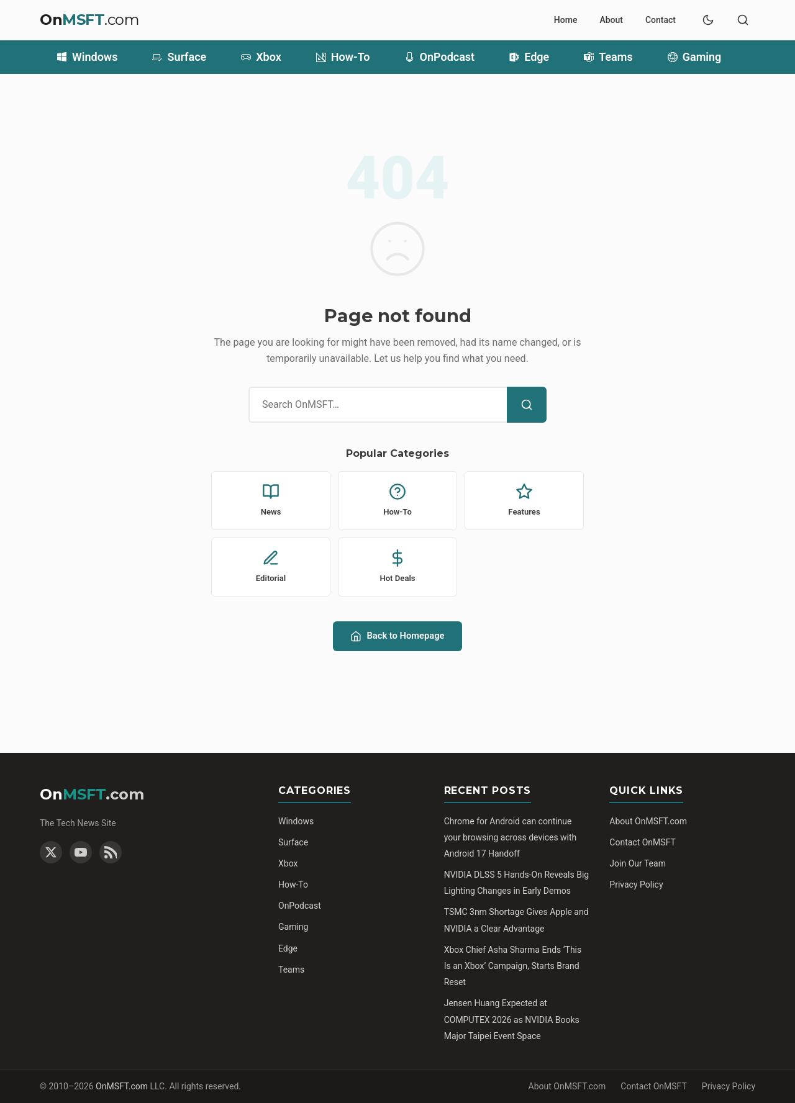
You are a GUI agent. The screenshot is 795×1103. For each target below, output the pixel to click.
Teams (608, 57)
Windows (87, 57)
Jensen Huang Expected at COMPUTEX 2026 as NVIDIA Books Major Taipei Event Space (511, 1019)
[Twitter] (51, 852)
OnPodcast (440, 57)
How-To (343, 57)
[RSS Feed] (110, 852)
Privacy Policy (636, 884)
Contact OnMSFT (642, 842)
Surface (179, 57)
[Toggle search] (742, 19)
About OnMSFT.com (648, 821)
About (611, 20)
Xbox (261, 57)
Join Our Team (637, 863)
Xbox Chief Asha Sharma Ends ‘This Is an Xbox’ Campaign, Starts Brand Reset (513, 966)
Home (566, 20)
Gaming (695, 57)
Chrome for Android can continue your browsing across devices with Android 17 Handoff (510, 837)
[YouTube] (81, 852)
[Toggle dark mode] (708, 19)
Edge (529, 57)
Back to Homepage (397, 636)
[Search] (527, 405)
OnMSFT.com (122, 1086)
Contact (660, 20)
